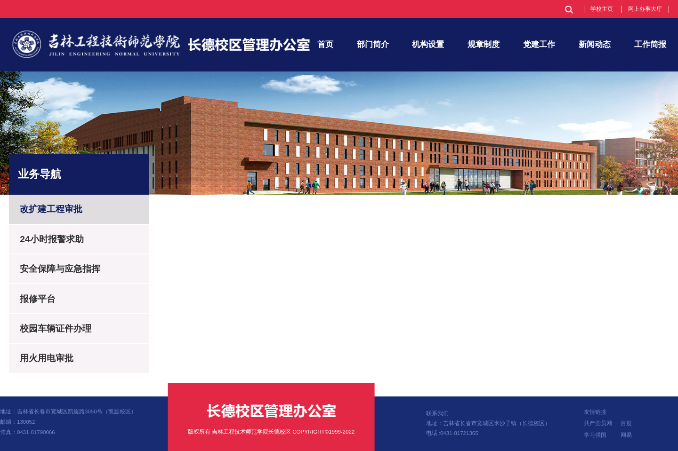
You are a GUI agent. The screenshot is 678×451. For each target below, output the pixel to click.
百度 (626, 423)
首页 (325, 44)
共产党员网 (598, 423)
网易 (626, 435)
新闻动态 (595, 44)
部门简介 (373, 44)
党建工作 (539, 44)
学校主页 (601, 9)
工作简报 (650, 44)
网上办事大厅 (645, 9)
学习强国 (595, 435)
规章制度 (484, 44)
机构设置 (428, 44)
